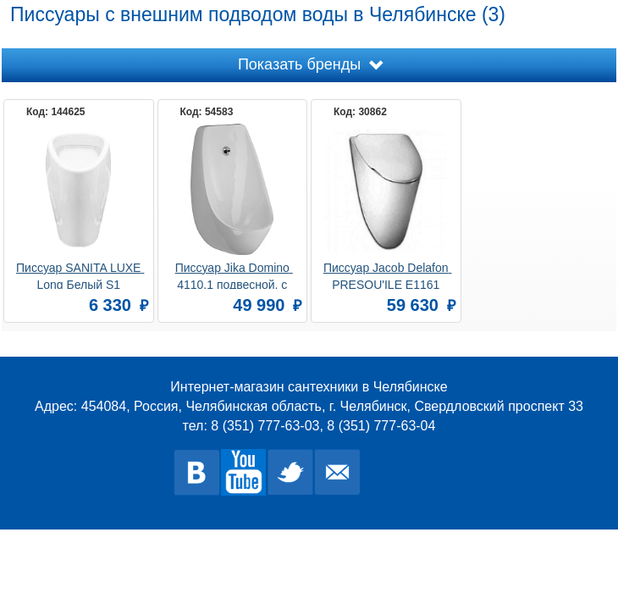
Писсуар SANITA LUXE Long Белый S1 (80, 275)
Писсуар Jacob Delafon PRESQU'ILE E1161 (387, 275)
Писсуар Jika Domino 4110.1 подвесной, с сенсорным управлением (232, 275)
